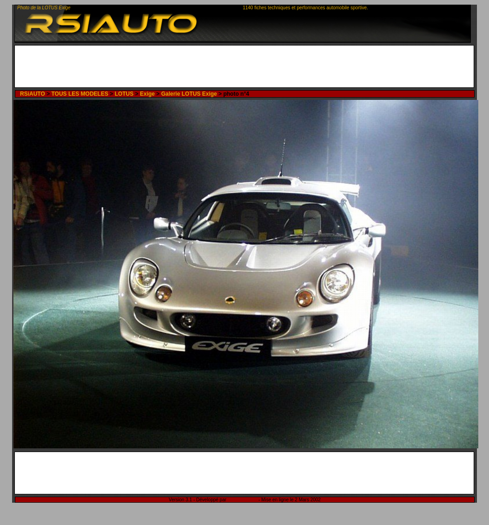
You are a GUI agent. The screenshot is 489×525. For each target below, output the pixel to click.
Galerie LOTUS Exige (189, 94)
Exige (147, 94)
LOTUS (124, 94)
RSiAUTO (32, 94)
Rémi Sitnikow (242, 499)
